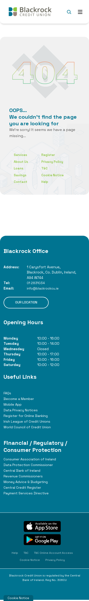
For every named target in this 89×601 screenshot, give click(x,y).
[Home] (29, 12)
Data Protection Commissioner (31, 465)
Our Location (26, 303)
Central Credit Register (24, 488)
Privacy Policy (55, 161)
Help (47, 181)
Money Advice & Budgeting (28, 482)
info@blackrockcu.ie (44, 288)
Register (50, 154)
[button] (69, 12)
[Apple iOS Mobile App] (42, 527)
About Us (22, 161)
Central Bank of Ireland (24, 471)
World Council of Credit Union (30, 428)
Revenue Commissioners (25, 477)
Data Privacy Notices (22, 411)
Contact (21, 181)
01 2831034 (36, 283)
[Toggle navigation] (80, 11)
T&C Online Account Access (53, 554)
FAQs (8, 394)
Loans (19, 168)
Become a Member (20, 399)
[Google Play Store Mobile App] (42, 540)
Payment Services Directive (28, 494)
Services (21, 154)
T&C (46, 168)
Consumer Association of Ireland (33, 460)
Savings (21, 175)
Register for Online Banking (28, 416)
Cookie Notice (55, 175)
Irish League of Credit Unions (29, 422)
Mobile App (14, 405)
